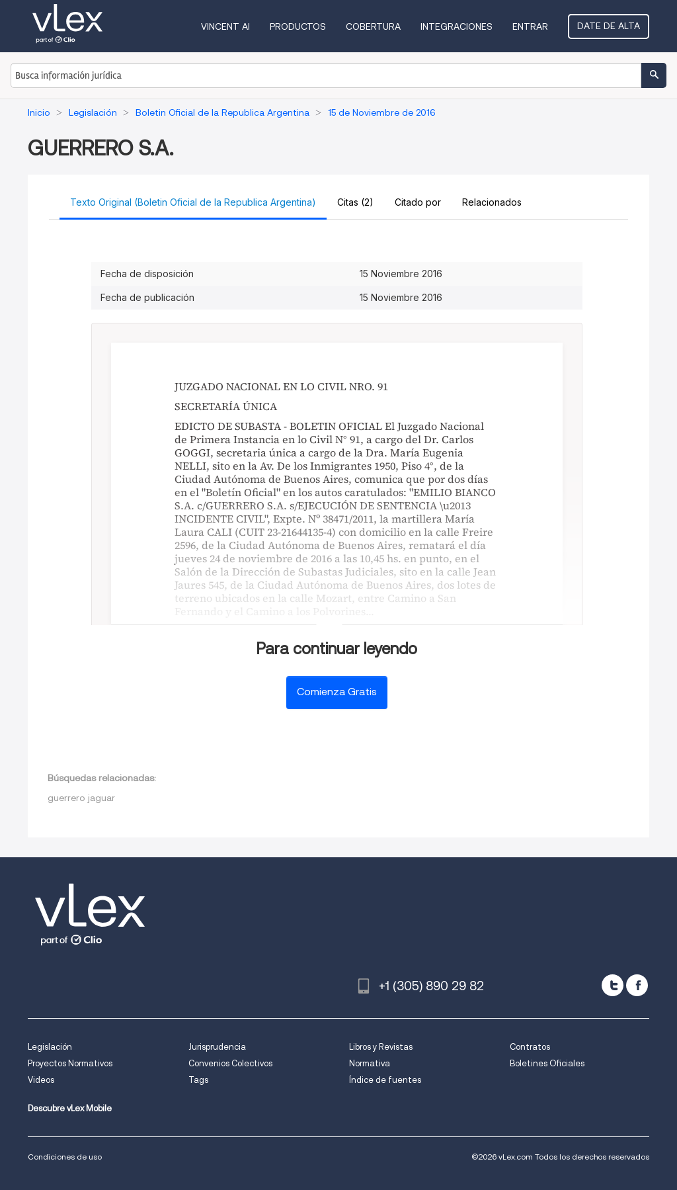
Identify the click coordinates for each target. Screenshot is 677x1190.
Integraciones (456, 26)
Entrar (530, 26)
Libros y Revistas (381, 1047)
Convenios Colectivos (230, 1063)
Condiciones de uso (65, 1156)
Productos (298, 26)
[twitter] (612, 985)
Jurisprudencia (217, 1047)
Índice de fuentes (385, 1080)
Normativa (369, 1063)
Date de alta (608, 26)
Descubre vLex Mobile (70, 1108)
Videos (41, 1080)
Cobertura (373, 26)
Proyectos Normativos (70, 1063)
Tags (198, 1080)
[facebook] (637, 985)
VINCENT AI (225, 26)
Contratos (530, 1047)
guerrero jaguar (81, 797)
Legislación (50, 1047)
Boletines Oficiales (547, 1063)
